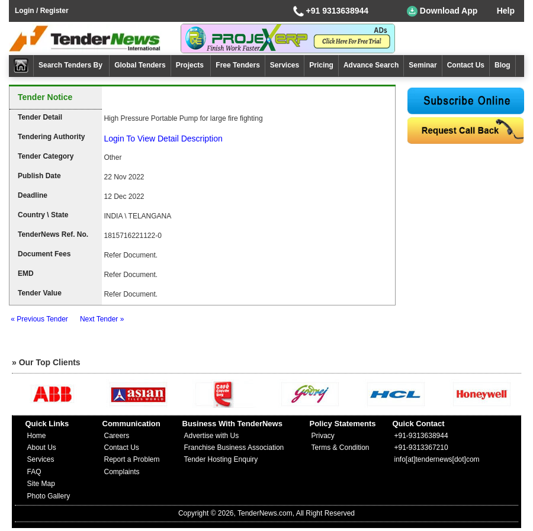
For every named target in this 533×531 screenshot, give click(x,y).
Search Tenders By (71, 65)
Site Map (41, 483)
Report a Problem (132, 459)
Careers (117, 436)
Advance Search (371, 65)
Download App (442, 11)
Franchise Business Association (234, 447)
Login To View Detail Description (163, 138)
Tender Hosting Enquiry (221, 459)
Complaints (122, 472)
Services (284, 65)
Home (36, 436)
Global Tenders (139, 65)
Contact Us (465, 65)
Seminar (422, 65)
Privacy (323, 436)
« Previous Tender (39, 319)
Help (506, 10)
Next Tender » (102, 319)
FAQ (34, 472)
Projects (191, 65)
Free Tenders (237, 65)
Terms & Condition (341, 447)
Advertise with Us (211, 436)
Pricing (321, 65)
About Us (41, 447)
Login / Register (42, 11)
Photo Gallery (48, 496)
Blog (502, 65)
